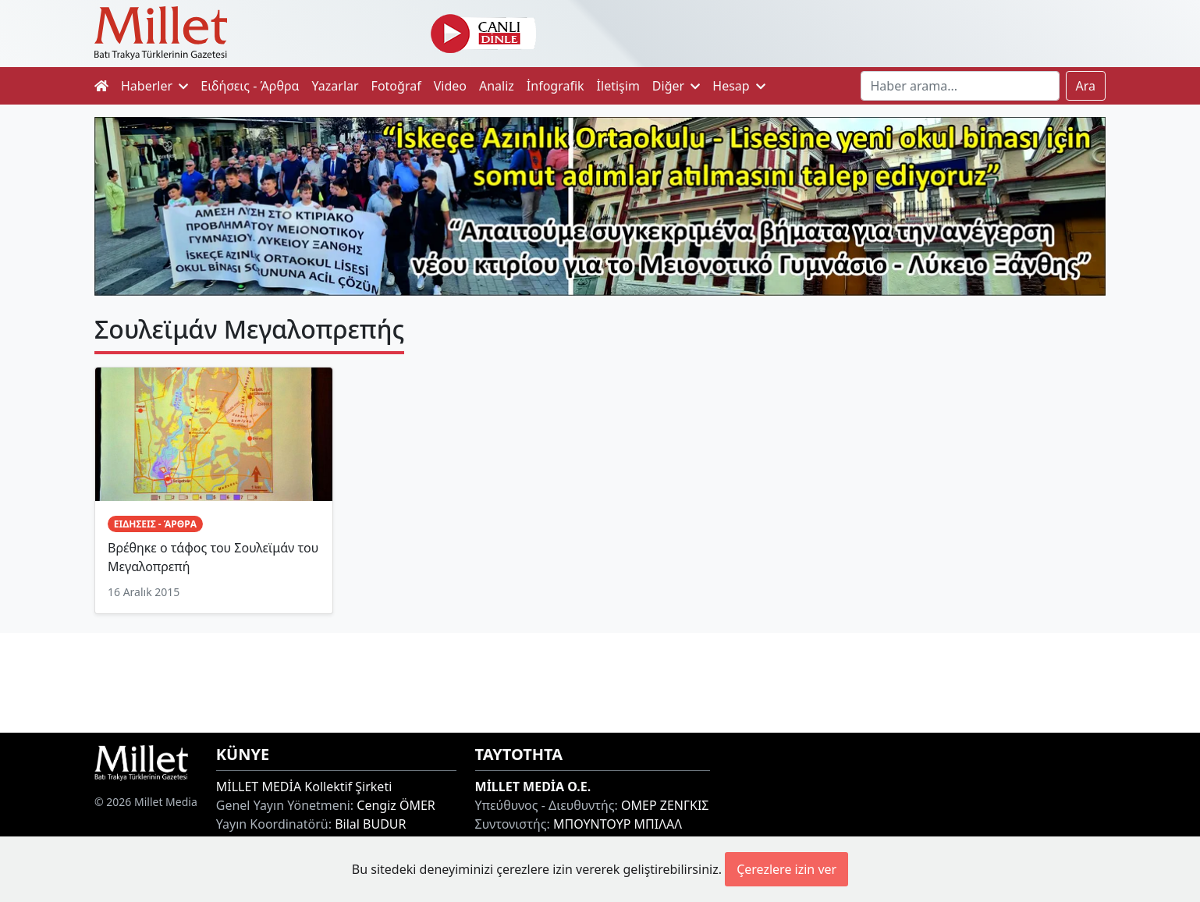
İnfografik (555, 85)
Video (450, 85)
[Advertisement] (600, 680)
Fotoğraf (396, 85)
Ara (1086, 85)
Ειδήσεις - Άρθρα (250, 85)
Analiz (496, 85)
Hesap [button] (738, 85)
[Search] (960, 86)
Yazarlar (335, 85)
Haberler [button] (154, 85)
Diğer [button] (676, 85)
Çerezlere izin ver (786, 869)
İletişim (618, 85)
